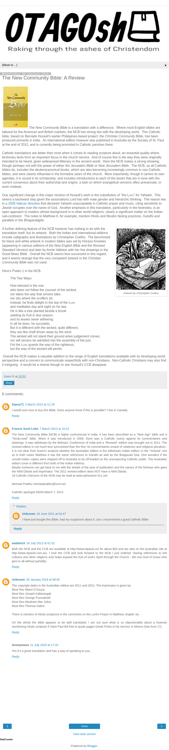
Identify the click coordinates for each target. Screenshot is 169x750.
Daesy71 (18, 404)
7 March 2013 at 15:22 (54, 428)
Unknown (28, 513)
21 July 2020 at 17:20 (44, 645)
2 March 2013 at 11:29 (39, 404)
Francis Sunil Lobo (25, 428)
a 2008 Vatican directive (23, 203)
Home (84, 726)
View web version (84, 734)
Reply (15, 416)
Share (9, 383)
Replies (21, 506)
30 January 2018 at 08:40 (43, 579)
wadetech (18, 543)
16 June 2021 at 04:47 (51, 513)
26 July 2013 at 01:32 (41, 543)
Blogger (92, 746)
